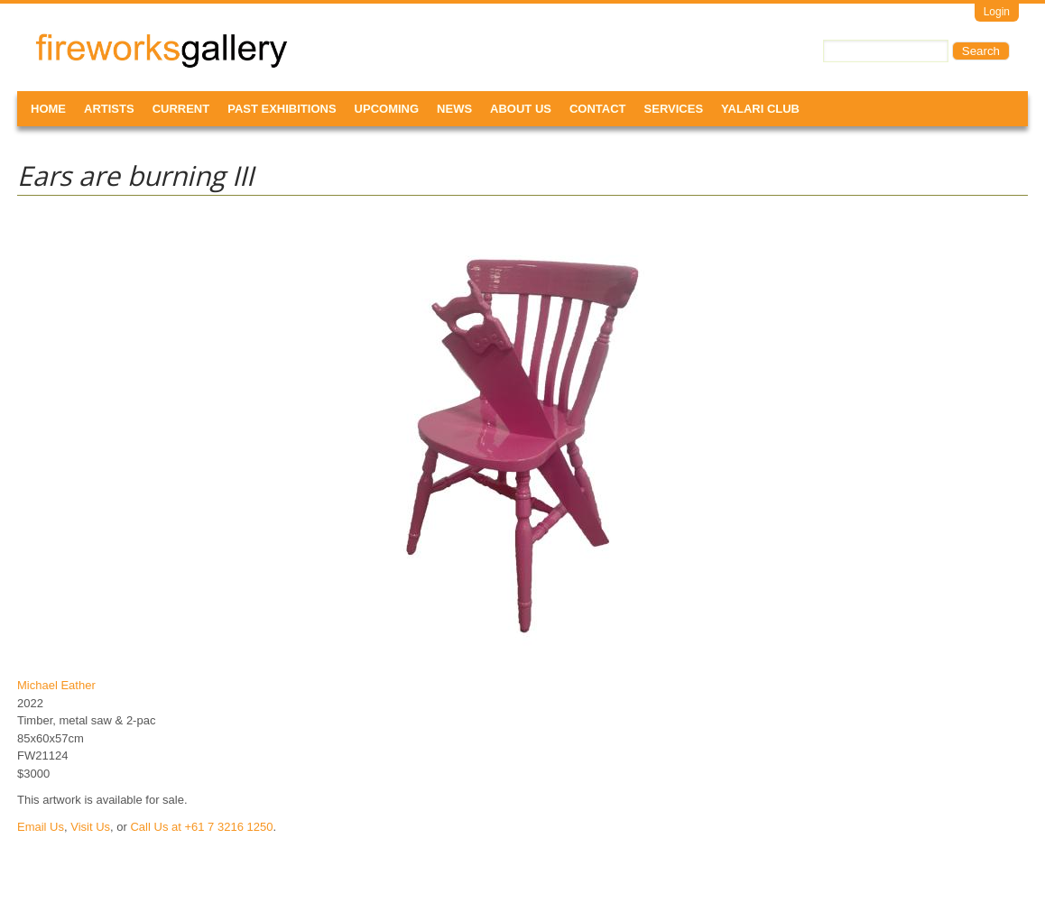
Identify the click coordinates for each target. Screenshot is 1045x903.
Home (48, 108)
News (454, 108)
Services (674, 108)
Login (997, 11)
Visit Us (90, 827)
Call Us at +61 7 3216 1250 (201, 827)
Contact (597, 108)
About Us (520, 108)
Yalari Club (760, 108)
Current (181, 108)
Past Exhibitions (281, 108)
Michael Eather (56, 685)
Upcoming (387, 108)
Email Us (40, 827)
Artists (109, 108)
